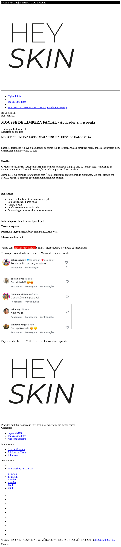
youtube (12, 479)
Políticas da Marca (17, 452)
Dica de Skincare (16, 449)
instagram (12, 474)
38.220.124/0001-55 (105, 540)
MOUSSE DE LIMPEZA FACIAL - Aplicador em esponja (37, 107)
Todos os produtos (17, 101)
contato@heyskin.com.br (20, 468)
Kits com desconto (17, 438)
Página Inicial (14, 96)
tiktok (10, 485)
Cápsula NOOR (15, 433)
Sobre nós (13, 455)
